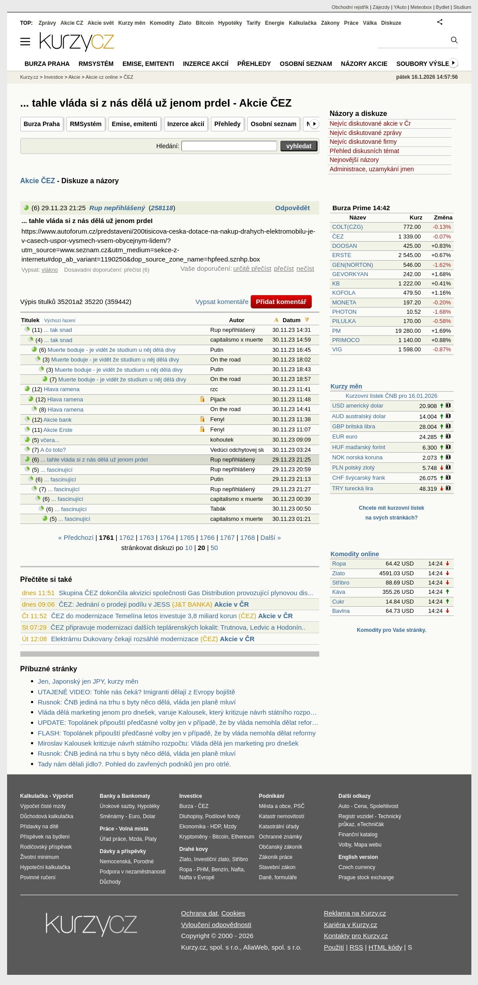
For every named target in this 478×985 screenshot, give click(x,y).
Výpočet (63, 796)
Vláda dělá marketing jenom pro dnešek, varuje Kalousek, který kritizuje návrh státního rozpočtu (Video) (178, 712)
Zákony (330, 23)
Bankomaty (136, 796)
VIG (337, 349)
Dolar (149, 816)
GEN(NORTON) (352, 265)
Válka (370, 23)
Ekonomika (193, 826)
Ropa (339, 563)
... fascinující (57, 469)
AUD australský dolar (359, 416)
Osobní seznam (273, 123)
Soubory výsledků (429, 63)
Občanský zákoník (280, 847)
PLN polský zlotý (353, 467)
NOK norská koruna (357, 457)
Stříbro (340, 582)
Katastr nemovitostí (282, 816)
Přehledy (227, 123)
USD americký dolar (357, 405)
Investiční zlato (211, 859)
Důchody (110, 882)
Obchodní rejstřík (350, 7)
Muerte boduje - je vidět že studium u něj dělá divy (112, 349)
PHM (203, 869)
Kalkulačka (303, 23)
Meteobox (421, 7)
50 (214, 547)
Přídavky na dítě (39, 826)
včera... (50, 440)
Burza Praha (42, 123)
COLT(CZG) (347, 226)
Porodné (143, 861)
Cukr (338, 601)
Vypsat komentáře (222, 301)
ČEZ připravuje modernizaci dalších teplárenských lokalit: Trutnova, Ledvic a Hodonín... (179, 627)
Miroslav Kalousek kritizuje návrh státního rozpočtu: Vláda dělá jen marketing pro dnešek (168, 743)
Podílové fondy (222, 816)
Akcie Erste (58, 430)
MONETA (344, 302)
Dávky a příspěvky (123, 851)
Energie (274, 23)
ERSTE (341, 255)
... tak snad (58, 330)
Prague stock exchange (366, 877)
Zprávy (47, 23)
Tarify (253, 23)
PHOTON (344, 311)
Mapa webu (368, 845)
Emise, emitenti (134, 123)
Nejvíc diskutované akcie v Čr (370, 123)
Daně (265, 877)
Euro (134, 816)
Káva (338, 592)
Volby (345, 845)
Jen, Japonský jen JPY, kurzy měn (88, 681)
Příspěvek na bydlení (45, 837)
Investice (53, 77)
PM (336, 330)
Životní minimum (39, 857)
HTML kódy (385, 947)
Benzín (219, 869)
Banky (108, 796)
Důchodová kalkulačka (46, 816)
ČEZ (338, 236)
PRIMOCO (346, 340)
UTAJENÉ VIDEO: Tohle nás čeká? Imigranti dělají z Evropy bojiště (136, 692)
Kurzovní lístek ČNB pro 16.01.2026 (391, 395)
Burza (186, 806)
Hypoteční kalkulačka (45, 867)
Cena (360, 806)
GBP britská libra (353, 426)
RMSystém (86, 123)
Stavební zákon (277, 867)
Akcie (74, 77)
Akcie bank (57, 419)
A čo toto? (53, 449)
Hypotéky (230, 23)
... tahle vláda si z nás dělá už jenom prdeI (94, 459)
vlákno (50, 269)
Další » (270, 537)
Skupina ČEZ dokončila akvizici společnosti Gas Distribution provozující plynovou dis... (186, 592)
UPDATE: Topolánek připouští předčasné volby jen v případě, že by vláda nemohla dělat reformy (178, 722)
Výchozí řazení (59, 320)
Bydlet (443, 7)
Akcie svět (101, 23)
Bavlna (341, 611)
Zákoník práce (276, 857)
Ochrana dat (199, 913)
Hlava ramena (62, 389)
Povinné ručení (38, 877)
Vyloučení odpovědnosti (216, 924)
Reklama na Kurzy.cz (355, 913)
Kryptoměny (194, 837)
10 (188, 547)
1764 (167, 537)
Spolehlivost (384, 806)
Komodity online (355, 554)
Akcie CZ (72, 23)
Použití (334, 947)
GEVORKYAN (350, 274)
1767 (227, 537)
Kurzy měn (347, 386)
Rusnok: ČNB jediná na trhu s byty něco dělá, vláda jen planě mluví (137, 702)
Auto (344, 806)
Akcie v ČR (231, 604)
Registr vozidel (356, 816)
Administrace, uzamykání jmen (372, 169)
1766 (207, 537)
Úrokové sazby (117, 806)
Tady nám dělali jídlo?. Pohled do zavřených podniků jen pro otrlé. (134, 764)
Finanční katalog (358, 834)
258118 (162, 208)
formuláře (286, 877)
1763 (146, 537)
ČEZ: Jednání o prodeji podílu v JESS (114, 604)
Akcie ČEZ (37, 181)
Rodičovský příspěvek (46, 847)
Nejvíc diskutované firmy (363, 141)
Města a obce (275, 806)
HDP (215, 826)
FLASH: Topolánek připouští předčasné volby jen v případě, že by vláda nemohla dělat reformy (177, 733)
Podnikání (271, 796)
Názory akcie (364, 63)
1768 (247, 537)
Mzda (135, 839)
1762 (126, 537)
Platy (151, 839)
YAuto (400, 7)
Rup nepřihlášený (117, 208)
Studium (462, 7)
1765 (187, 537)
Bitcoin (205, 23)
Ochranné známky (280, 837)
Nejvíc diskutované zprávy (366, 132)
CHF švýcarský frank (358, 477)
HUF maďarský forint (358, 447)
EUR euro (344, 436)
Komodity (162, 23)
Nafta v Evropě (197, 877)
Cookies (233, 913)
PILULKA (344, 321)
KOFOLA (343, 292)
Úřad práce (113, 839)
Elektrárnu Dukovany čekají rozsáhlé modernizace (125, 639)
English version (358, 857)
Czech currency (357, 867)
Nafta (237, 869)
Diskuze (391, 23)
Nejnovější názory (354, 159)
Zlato (338, 573)
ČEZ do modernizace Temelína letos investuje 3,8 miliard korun (144, 615)
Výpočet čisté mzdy (43, 806)
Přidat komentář (281, 301)
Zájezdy (381, 7)
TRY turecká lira (352, 488)
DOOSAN (344, 245)
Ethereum (242, 837)
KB (336, 283)
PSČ (299, 806)
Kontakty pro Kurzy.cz (356, 935)
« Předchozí (76, 537)
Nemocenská (115, 861)
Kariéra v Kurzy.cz (350, 924)
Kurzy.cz (29, 77)
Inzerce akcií (186, 123)
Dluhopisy (191, 816)
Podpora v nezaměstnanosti (133, 872)
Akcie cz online (102, 77)
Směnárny (112, 816)
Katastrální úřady (279, 826)
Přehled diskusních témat (364, 150)
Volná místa (133, 829)
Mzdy (230, 826)
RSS (356, 947)
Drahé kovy (194, 849)
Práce (351, 23)
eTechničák (370, 824)
